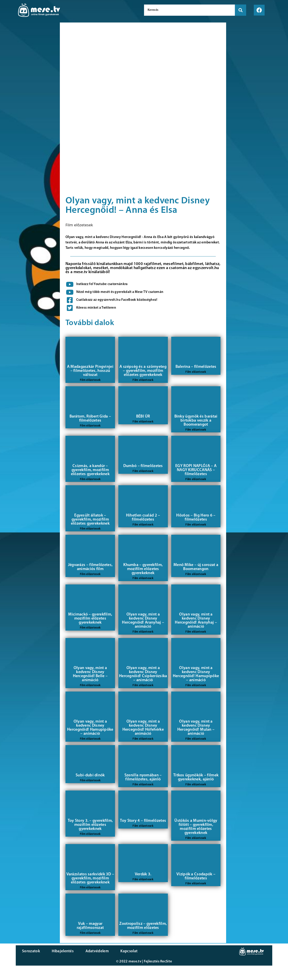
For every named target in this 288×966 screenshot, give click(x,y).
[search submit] (240, 10)
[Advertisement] (28, 98)
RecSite (166, 962)
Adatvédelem (90, 951)
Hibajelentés (59, 951)
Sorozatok (30, 951)
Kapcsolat (119, 951)
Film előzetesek (79, 224)
